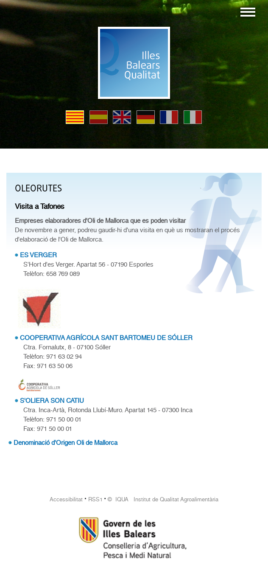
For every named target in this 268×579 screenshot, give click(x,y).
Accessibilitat (66, 499)
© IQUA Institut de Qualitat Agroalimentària (163, 499)
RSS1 (95, 499)
